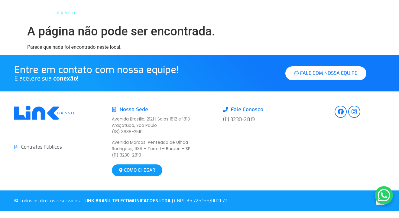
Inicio (145, 12)
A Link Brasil (177, 12)
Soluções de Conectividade (235, 12)
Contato (290, 12)
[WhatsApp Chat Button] (384, 195)
